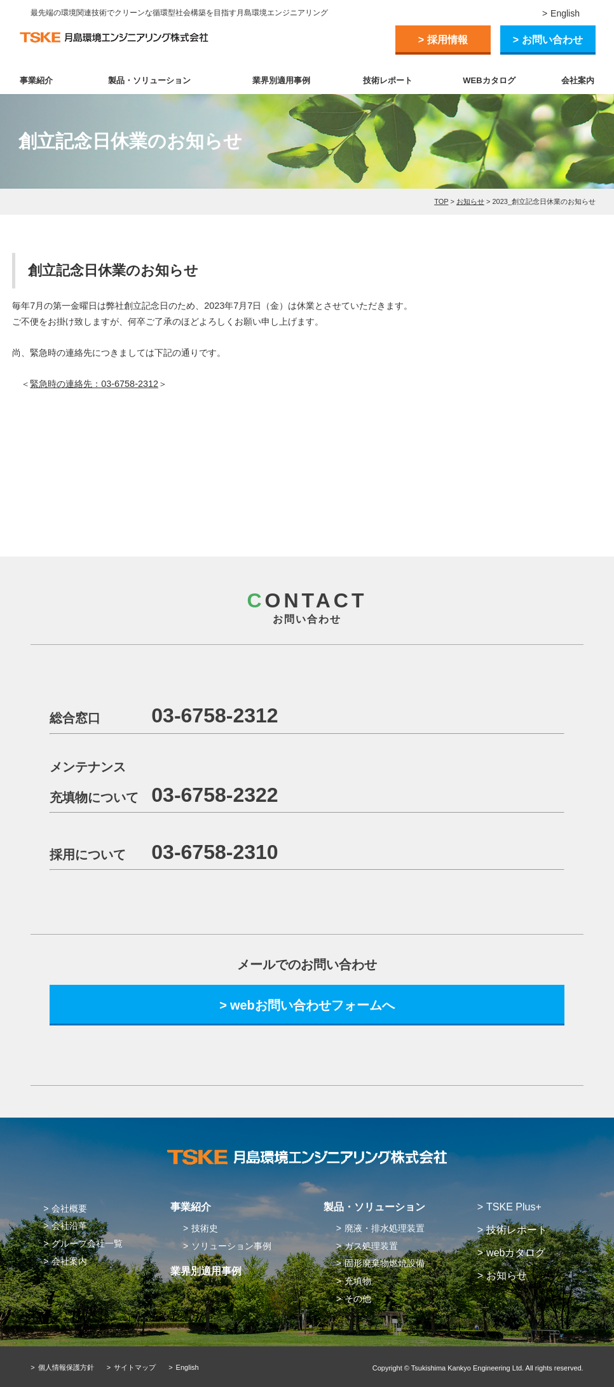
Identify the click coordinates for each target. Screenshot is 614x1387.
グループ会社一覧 (87, 1243)
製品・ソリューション (149, 80)
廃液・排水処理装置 (385, 1228)
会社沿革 (69, 1226)
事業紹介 (36, 80)
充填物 (358, 1281)
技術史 (204, 1228)
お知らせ (470, 201)
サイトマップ (135, 1367)
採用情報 (447, 39)
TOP (441, 201)
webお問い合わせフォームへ (312, 1005)
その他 (358, 1299)
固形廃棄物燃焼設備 (385, 1263)
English (565, 13)
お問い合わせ (552, 39)
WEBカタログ (489, 80)
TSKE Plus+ (514, 1206)
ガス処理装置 (371, 1246)
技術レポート (388, 80)
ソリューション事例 (231, 1246)
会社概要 (69, 1208)
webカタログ (515, 1252)
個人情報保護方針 (66, 1367)
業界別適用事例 (281, 80)
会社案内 (577, 80)
